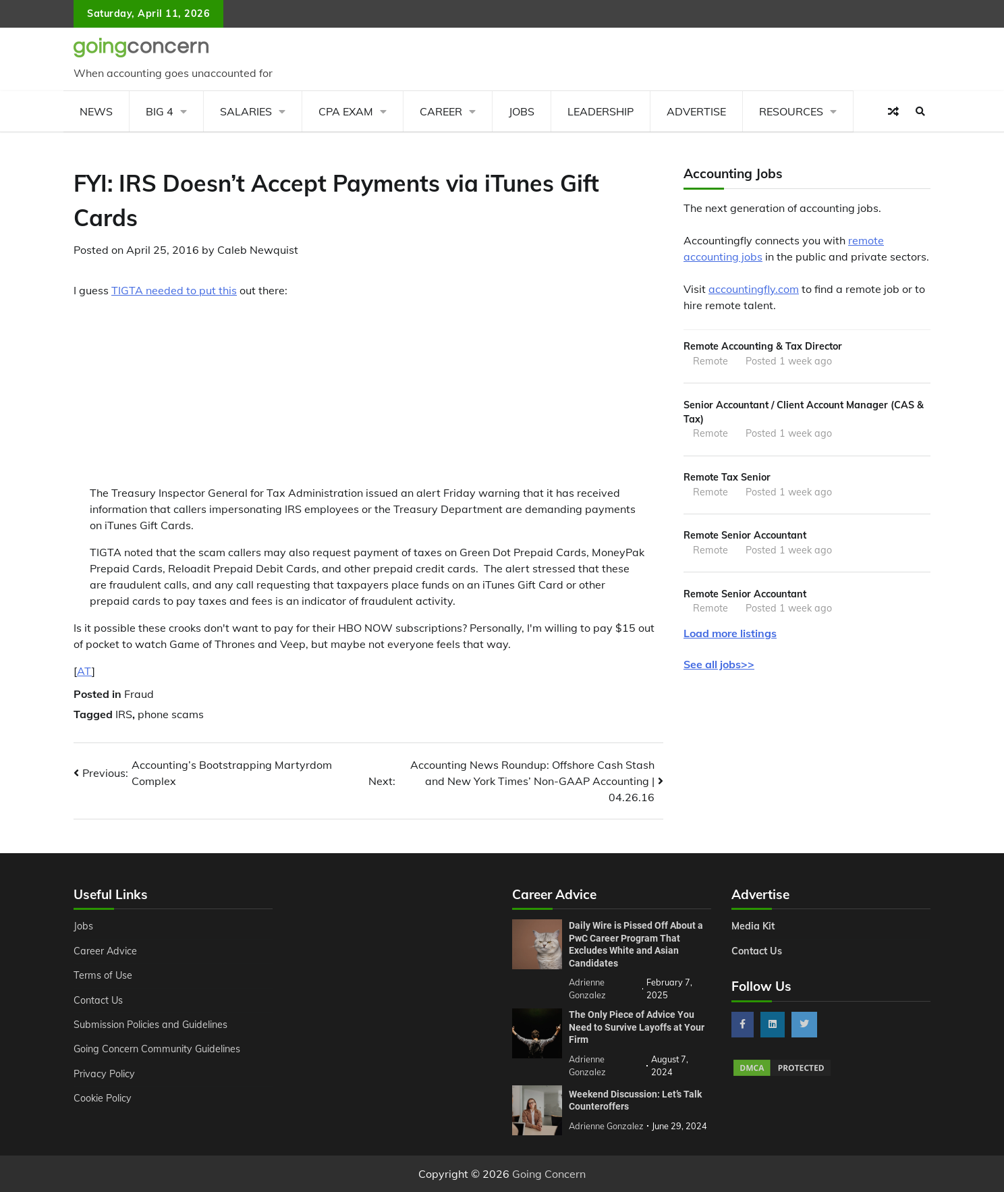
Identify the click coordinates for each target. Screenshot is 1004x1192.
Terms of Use (103, 975)
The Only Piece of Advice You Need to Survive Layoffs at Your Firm (636, 1027)
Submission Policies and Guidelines (150, 1025)
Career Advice (105, 951)
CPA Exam (345, 111)
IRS (123, 714)
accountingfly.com (753, 289)
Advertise (696, 111)
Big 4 (159, 111)
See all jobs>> (719, 664)
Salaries (246, 111)
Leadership (600, 111)
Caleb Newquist (257, 249)
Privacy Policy (104, 1074)
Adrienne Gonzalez (606, 1125)
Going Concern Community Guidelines (157, 1049)
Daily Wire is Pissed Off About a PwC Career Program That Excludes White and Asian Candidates (636, 944)
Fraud (139, 694)
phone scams (171, 714)
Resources (791, 111)
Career (441, 111)
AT (84, 671)
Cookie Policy (103, 1098)
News (96, 111)
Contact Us (98, 1000)
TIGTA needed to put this (174, 290)
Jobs (521, 111)
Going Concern (549, 1174)
